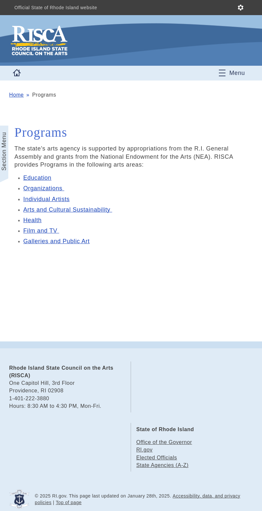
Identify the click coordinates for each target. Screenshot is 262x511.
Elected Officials (156, 457)
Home (16, 95)
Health (32, 220)
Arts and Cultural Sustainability (67, 209)
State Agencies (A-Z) (162, 465)
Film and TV (41, 230)
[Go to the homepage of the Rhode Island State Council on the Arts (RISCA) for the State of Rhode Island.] (78, 40)
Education (37, 177)
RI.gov (144, 450)
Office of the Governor (164, 442)
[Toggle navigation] (232, 73)
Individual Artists (46, 199)
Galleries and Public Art (56, 241)
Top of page (69, 502)
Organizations (43, 188)
